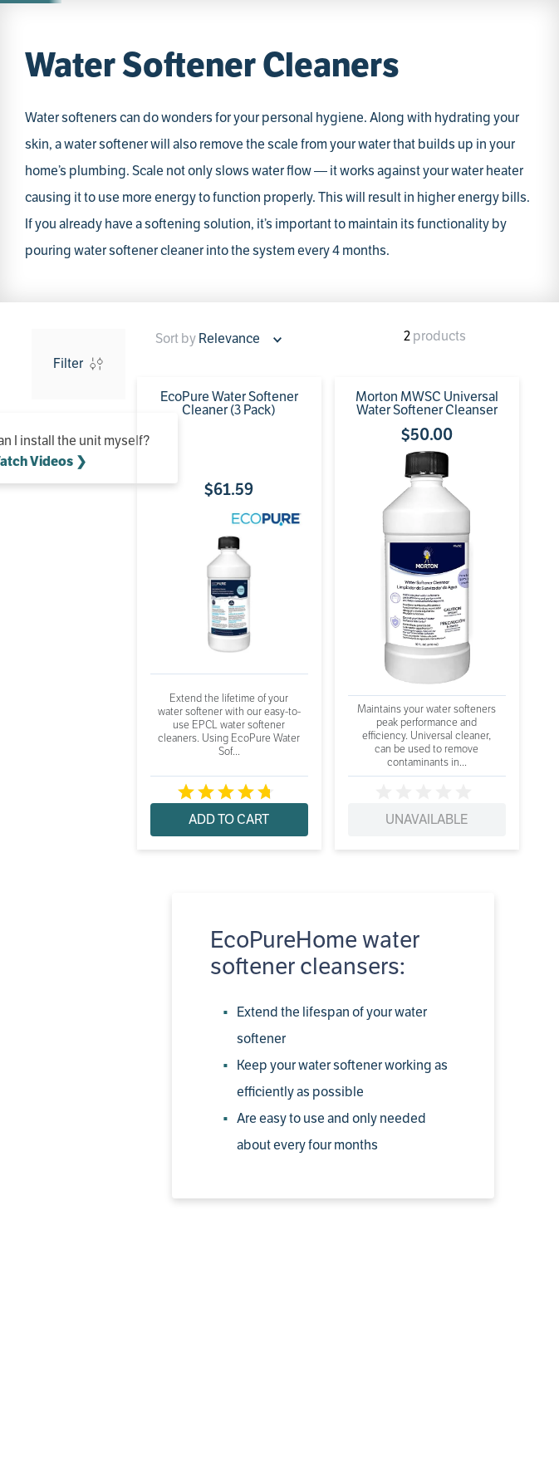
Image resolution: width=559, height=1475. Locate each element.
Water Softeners (94, 166)
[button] (78, 256)
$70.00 (104, 417)
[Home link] (34, 166)
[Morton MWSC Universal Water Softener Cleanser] (278, 533)
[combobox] (191, 60)
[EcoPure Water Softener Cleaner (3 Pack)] (180, 533)
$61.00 (64, 417)
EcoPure (73, 316)
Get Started (427, 14)
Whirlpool (77, 291)
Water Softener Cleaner (206, 166)
